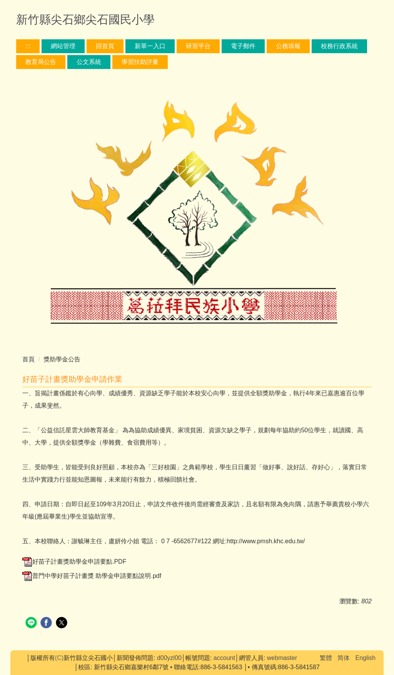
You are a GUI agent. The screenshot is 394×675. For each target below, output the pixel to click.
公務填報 (288, 46)
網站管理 (63, 46)
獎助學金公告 (61, 359)
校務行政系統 (339, 46)
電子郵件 (243, 46)
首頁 (28, 359)
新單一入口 (150, 46)
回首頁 (105, 46)
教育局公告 (40, 62)
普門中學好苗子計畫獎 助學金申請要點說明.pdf (91, 576)
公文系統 (89, 62)
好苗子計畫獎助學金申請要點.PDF (74, 561)
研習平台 (198, 46)
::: (27, 46)
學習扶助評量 (140, 62)
